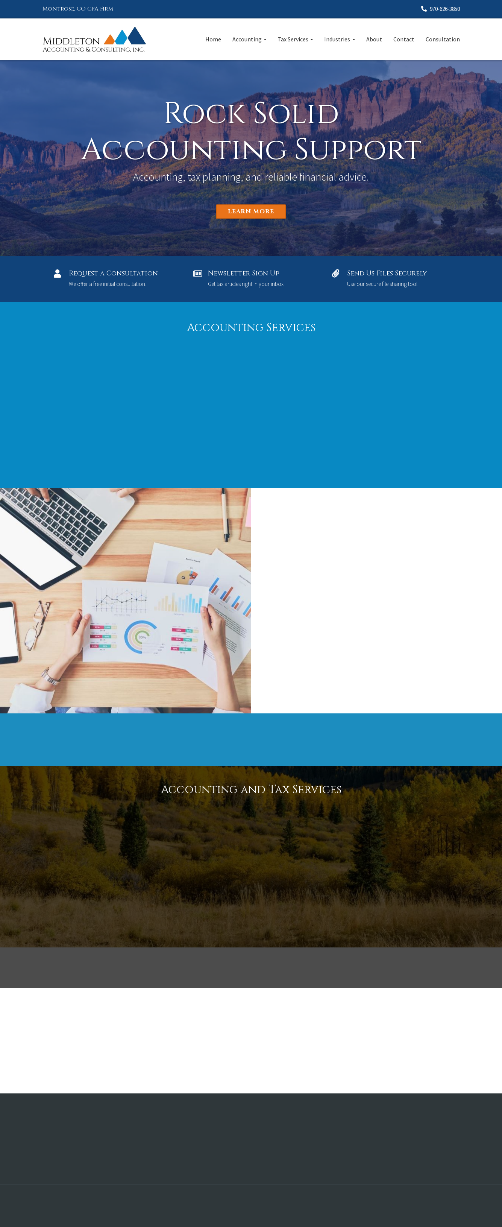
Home (213, 39)
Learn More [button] (251, 211)
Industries (337, 39)
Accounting (247, 39)
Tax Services (293, 39)
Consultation (443, 39)
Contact (403, 39)
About (374, 39)
